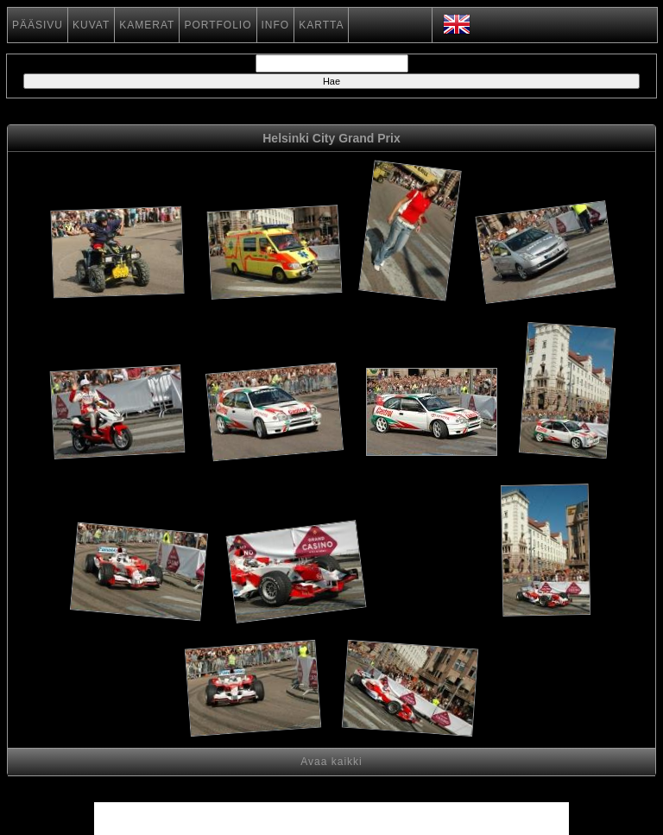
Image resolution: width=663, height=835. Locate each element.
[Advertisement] (432, 575)
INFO (276, 25)
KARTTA (321, 25)
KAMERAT (146, 25)
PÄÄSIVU (37, 25)
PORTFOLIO (217, 25)
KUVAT (91, 25)
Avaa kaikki (331, 762)
